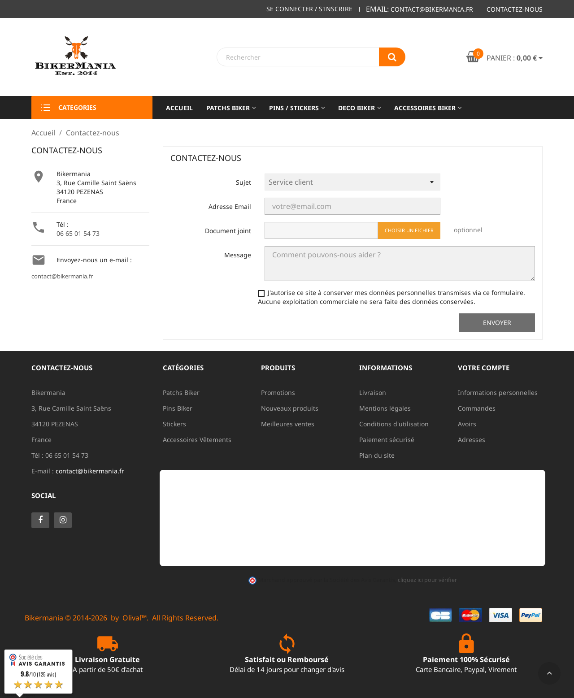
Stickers (174, 424)
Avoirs (467, 424)
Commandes (477, 408)
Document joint (228, 230)
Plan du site (377, 455)
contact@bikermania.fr (62, 276)
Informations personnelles (498, 392)
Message (237, 255)
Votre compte (483, 367)
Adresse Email (230, 206)
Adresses (471, 439)
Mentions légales (385, 408)
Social (43, 495)
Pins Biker (177, 408)
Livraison (372, 392)
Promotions (278, 392)
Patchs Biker (181, 392)
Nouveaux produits (289, 408)
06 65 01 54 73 (78, 233)
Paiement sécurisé (386, 439)
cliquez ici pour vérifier (427, 580)
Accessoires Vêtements (197, 439)
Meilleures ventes (287, 424)
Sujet (243, 182)
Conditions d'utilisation (394, 424)
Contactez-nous (515, 9)
